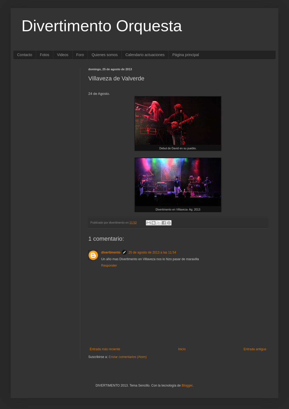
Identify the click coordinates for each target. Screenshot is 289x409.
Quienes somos (104, 55)
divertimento (110, 252)
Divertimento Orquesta (101, 26)
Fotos (44, 55)
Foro (80, 55)
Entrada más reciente (105, 349)
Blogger (187, 385)
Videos (63, 55)
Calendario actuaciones (145, 55)
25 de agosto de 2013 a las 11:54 (152, 252)
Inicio (182, 349)
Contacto (24, 55)
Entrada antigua (255, 349)
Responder (109, 265)
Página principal (185, 55)
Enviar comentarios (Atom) (128, 357)
